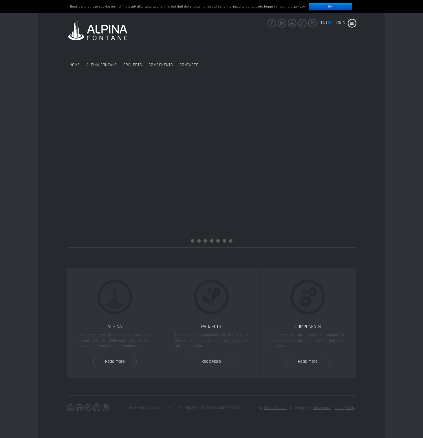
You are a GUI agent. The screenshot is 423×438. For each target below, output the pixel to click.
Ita (322, 23)
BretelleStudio (275, 407)
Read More (211, 361)
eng (331, 23)
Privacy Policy (345, 407)
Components (161, 65)
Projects (132, 65)
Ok (330, 7)
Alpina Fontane (101, 65)
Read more (115, 361)
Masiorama (322, 407)
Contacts (189, 65)
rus (341, 23)
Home (75, 65)
